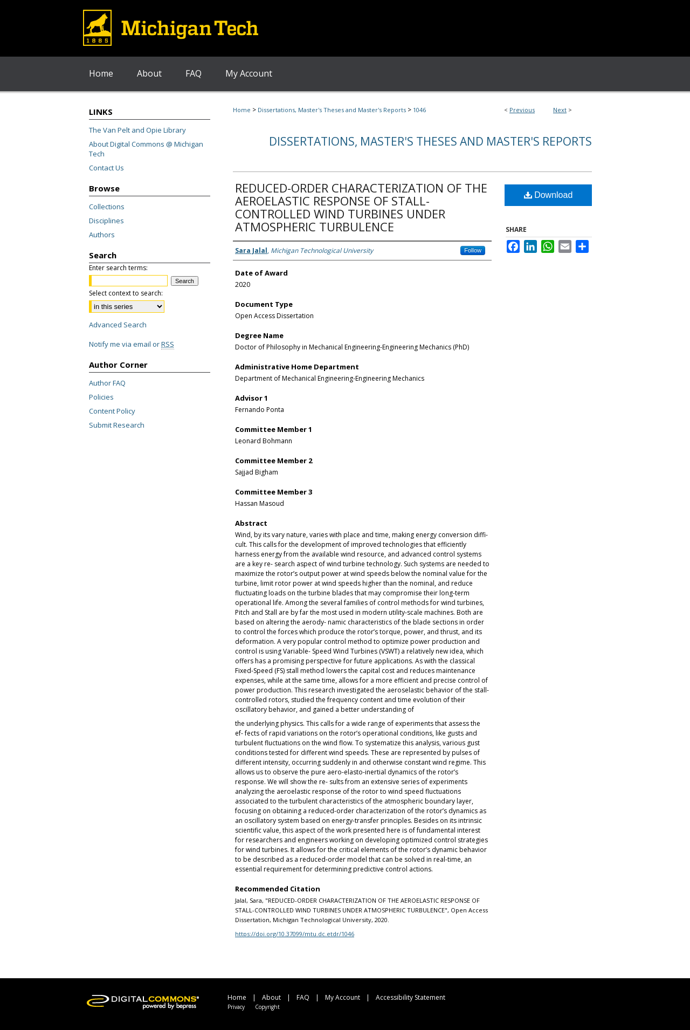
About (271, 997)
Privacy (236, 1007)
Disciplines (106, 220)
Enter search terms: (118, 267)
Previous (522, 110)
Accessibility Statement (410, 997)
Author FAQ (107, 383)
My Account (342, 997)
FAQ (302, 997)
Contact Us (106, 168)
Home (242, 110)
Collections (107, 206)
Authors (102, 234)
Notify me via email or (131, 344)
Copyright (267, 1007)
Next (560, 110)
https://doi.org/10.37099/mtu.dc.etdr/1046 (294, 934)
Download (548, 195)
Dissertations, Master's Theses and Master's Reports (332, 110)
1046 (419, 110)
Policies (101, 397)
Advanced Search (118, 324)
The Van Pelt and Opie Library (137, 130)
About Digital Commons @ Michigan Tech (146, 149)
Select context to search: (126, 293)
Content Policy (112, 411)
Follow (472, 250)
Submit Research (116, 425)
